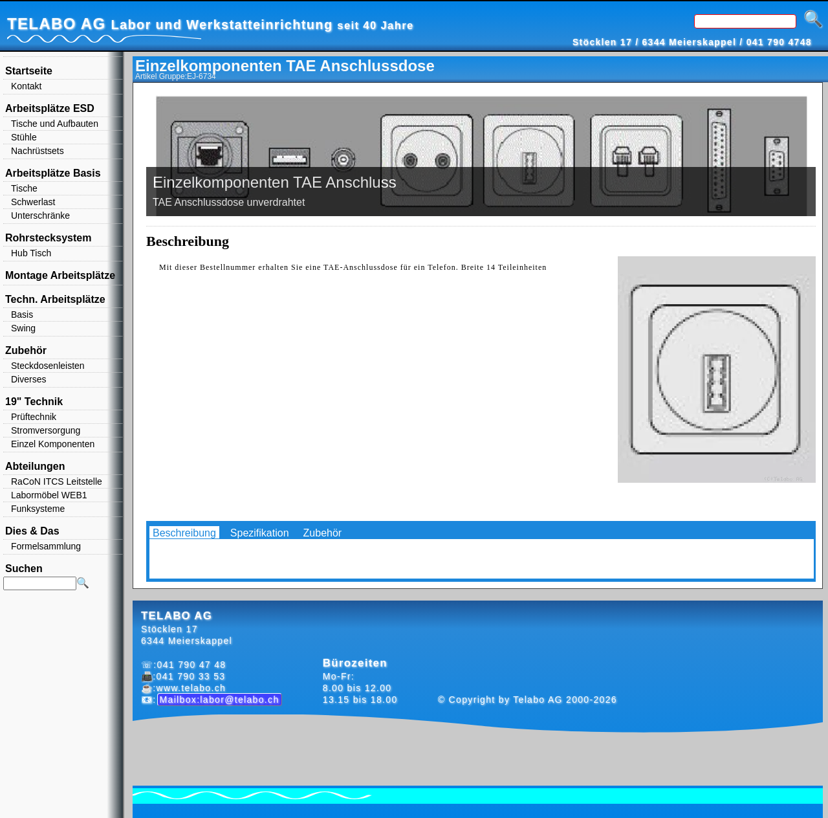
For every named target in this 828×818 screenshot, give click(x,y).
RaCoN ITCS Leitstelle (56, 481)
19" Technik (34, 401)
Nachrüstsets (37, 151)
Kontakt (26, 86)
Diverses (28, 379)
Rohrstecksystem (48, 237)
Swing (23, 328)
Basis (22, 314)
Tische (24, 188)
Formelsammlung (46, 546)
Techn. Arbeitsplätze (55, 299)
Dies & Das (32, 530)
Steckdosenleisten (48, 365)
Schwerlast (33, 202)
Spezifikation (259, 532)
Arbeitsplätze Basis (53, 173)
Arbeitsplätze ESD (49, 108)
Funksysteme (38, 508)
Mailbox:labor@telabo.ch (219, 699)
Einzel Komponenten (52, 444)
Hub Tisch (31, 253)
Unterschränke (40, 215)
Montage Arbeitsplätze (60, 275)
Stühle (24, 137)
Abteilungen (35, 466)
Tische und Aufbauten (54, 123)
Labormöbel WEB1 (49, 495)
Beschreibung (184, 532)
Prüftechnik (33, 417)
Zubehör (322, 532)
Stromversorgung (45, 430)
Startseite (28, 70)
